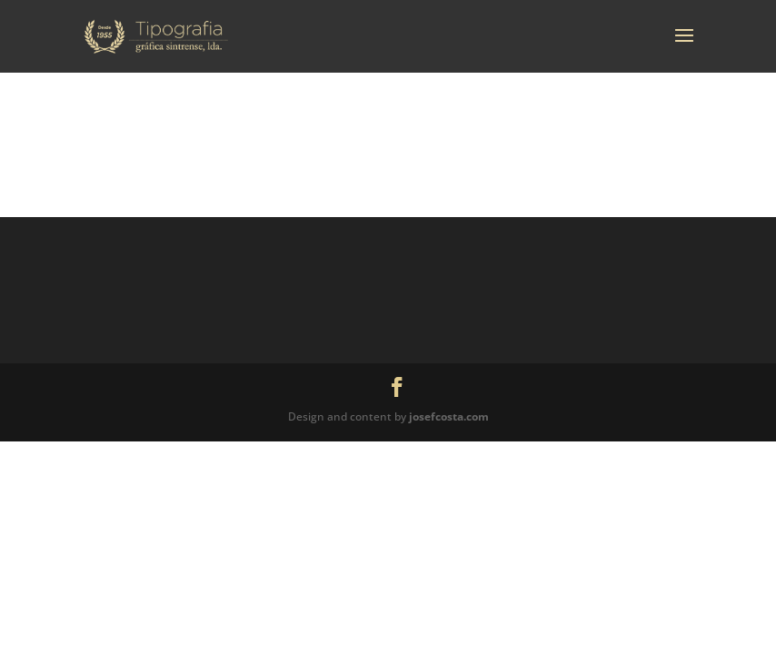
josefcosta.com (449, 416)
